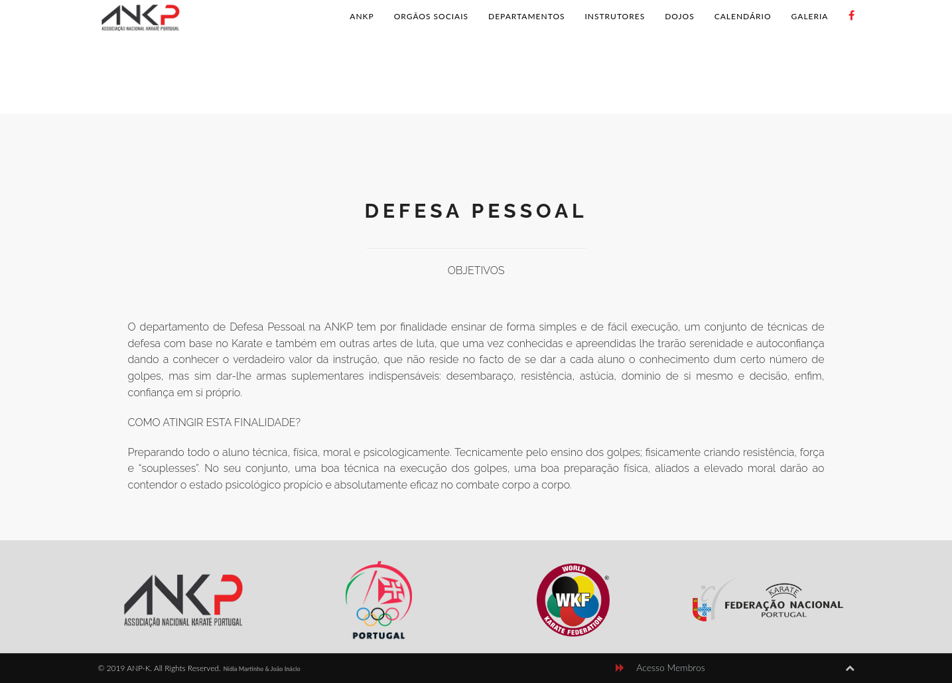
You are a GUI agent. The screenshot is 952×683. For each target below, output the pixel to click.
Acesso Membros (670, 667)
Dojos (679, 16)
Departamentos (526, 16)
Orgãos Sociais (431, 16)
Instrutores (615, 16)
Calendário (743, 16)
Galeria (810, 16)
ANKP (362, 16)
